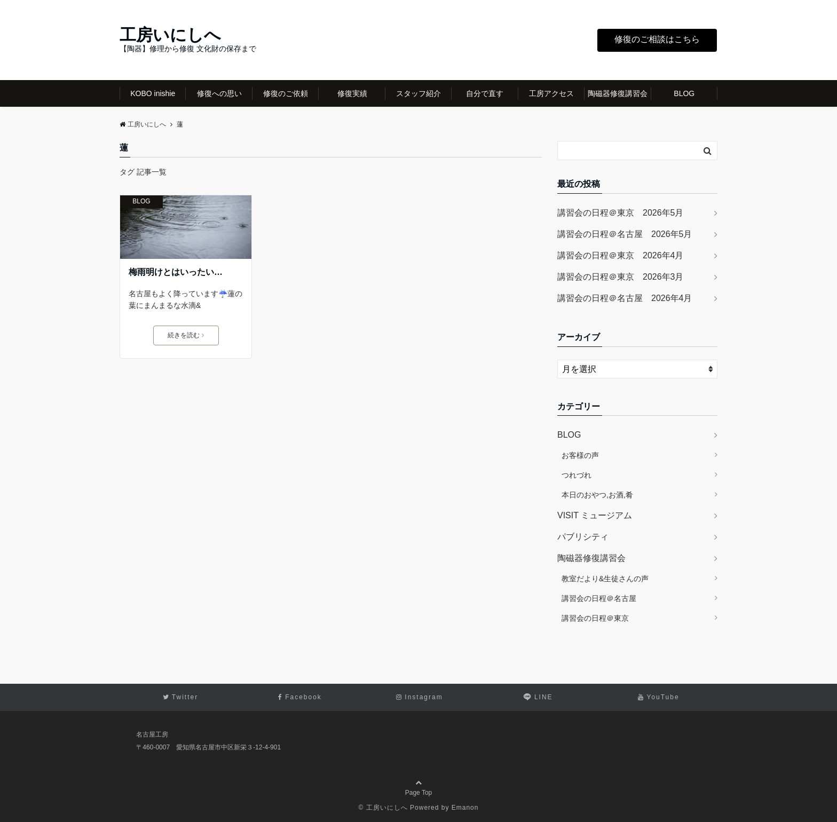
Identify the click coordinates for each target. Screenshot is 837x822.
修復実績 (352, 93)
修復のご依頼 (285, 93)
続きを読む (186, 335)
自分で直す (484, 93)
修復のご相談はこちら (657, 39)
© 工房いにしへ (383, 807)
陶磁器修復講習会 (618, 93)
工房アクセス (551, 93)
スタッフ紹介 (418, 93)
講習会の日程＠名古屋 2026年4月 (624, 298)
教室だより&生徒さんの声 (605, 578)
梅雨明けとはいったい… (176, 271)
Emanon (465, 807)
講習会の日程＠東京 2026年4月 (620, 255)
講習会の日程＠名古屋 (599, 598)
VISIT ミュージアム (594, 515)
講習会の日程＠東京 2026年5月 (620, 212)
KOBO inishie (152, 93)
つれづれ (576, 475)
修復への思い (219, 93)
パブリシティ (583, 536)
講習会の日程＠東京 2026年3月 (620, 276)
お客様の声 (580, 455)
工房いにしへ (170, 35)
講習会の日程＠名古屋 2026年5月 (624, 234)
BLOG (684, 93)
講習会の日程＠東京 (595, 618)
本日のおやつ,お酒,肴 (597, 495)
